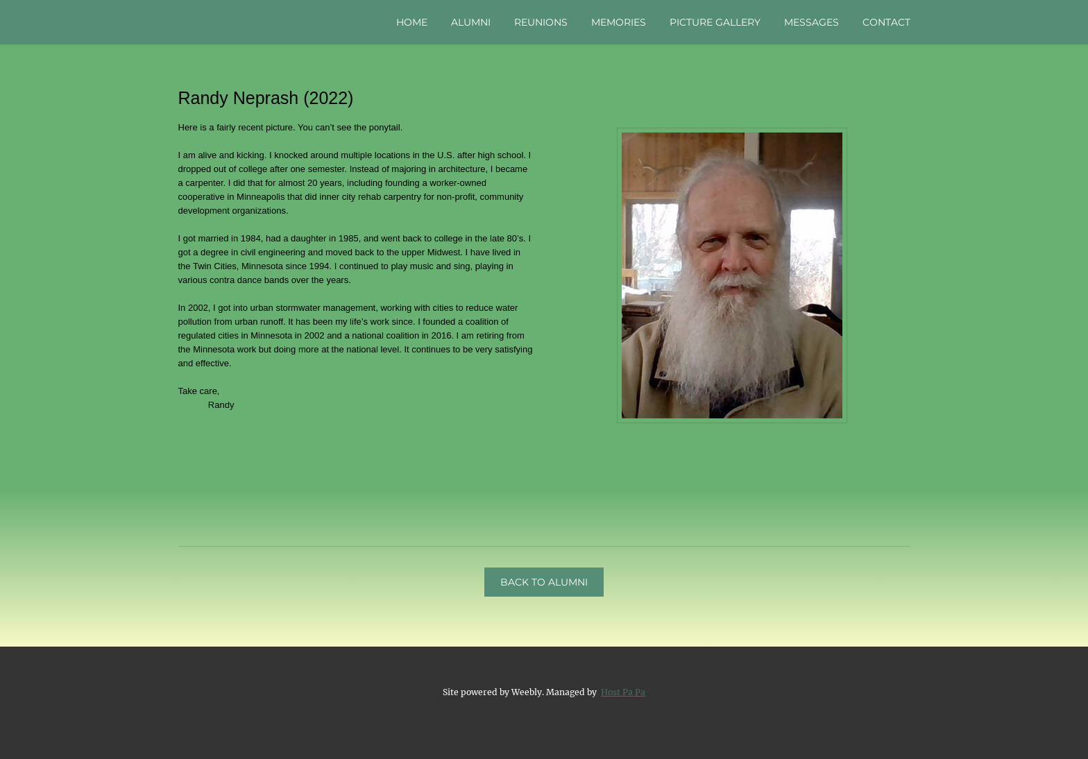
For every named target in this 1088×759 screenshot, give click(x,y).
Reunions (541, 22)
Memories (618, 22)
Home (411, 22)
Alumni (471, 22)
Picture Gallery (715, 22)
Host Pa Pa (623, 692)
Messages (811, 22)
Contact (886, 22)
